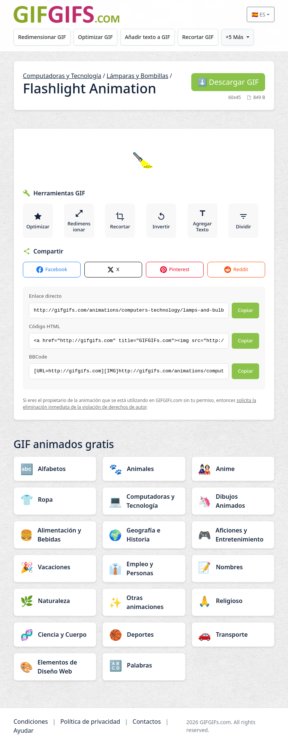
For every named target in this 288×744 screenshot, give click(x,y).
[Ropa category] (55, 500)
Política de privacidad (90, 721)
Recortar (120, 221)
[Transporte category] (233, 634)
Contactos (147, 721)
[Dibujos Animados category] (233, 501)
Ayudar (24, 730)
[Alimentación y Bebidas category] (55, 534)
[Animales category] (144, 469)
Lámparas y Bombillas (137, 76)
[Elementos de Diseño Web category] (55, 666)
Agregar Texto (202, 221)
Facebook (51, 269)
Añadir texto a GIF (147, 36)
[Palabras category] (144, 665)
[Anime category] (233, 469)
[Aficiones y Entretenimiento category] (233, 534)
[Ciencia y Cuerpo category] (55, 634)
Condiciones (31, 721)
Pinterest (175, 269)
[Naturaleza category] (55, 601)
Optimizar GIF (95, 36)
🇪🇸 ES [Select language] (258, 14)
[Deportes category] (144, 634)
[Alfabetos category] (55, 469)
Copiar (245, 310)
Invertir (161, 221)
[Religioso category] (233, 601)
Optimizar (38, 221)
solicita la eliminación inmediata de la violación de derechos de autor (139, 403)
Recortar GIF (198, 36)
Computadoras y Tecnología (62, 76)
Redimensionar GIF (42, 36)
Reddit (236, 269)
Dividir (243, 221)
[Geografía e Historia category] (144, 534)
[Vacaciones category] (55, 567)
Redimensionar (79, 221)
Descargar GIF (228, 82)
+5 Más (234, 36)
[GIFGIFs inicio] (66, 14)
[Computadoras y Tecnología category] (144, 501)
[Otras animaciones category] (144, 602)
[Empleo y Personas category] (144, 568)
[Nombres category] (233, 567)
